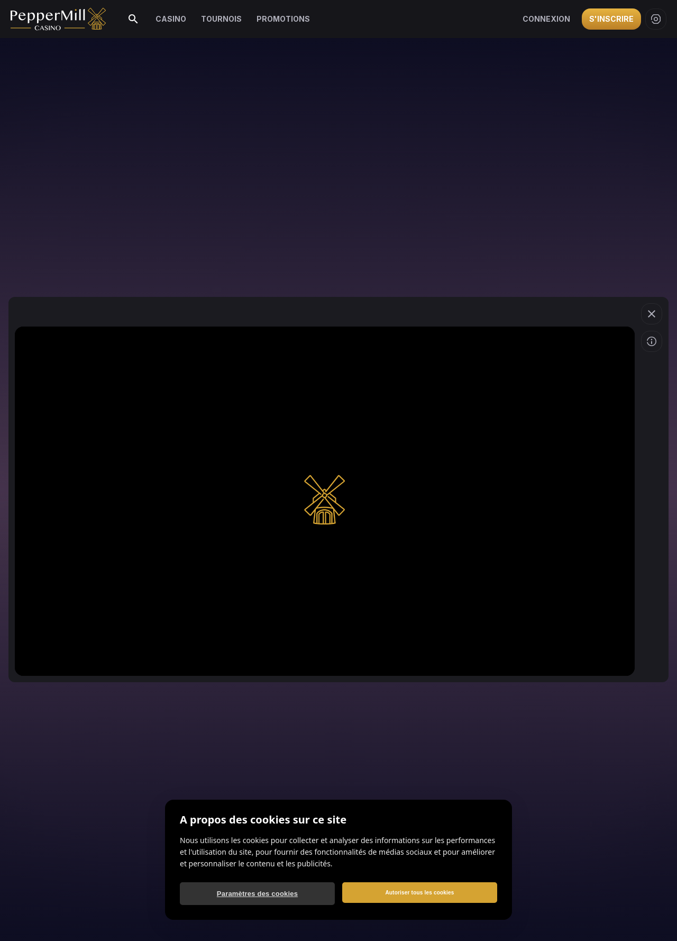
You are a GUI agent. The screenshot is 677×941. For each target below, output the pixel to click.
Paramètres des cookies (257, 894)
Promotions (283, 18)
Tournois (221, 18)
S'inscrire (611, 18)
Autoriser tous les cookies (419, 892)
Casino (170, 18)
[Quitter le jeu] (651, 313)
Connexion (546, 18)
